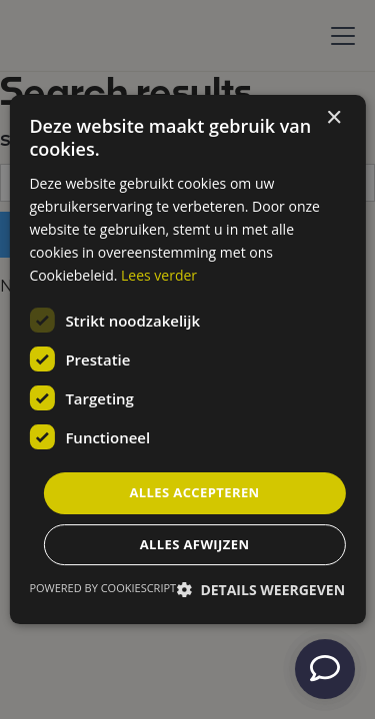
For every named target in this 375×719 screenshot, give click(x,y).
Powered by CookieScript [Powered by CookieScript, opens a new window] (102, 587)
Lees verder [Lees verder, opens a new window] (159, 275)
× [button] (333, 118)
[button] (261, 589)
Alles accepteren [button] (194, 492)
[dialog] (187, 359)
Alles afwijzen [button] (195, 544)
